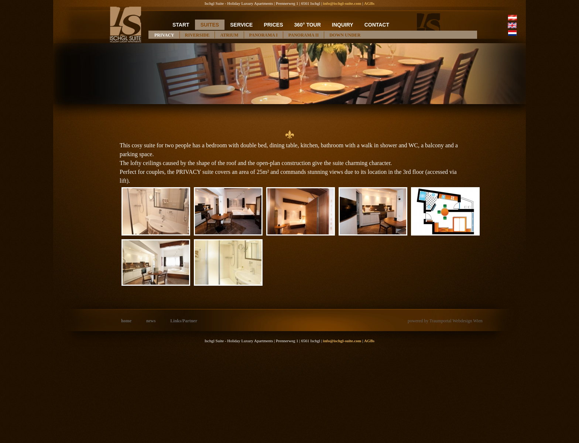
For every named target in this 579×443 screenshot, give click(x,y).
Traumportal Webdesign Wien (456, 320)
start (180, 25)
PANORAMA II (303, 35)
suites (210, 25)
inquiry (342, 25)
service (241, 25)
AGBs (369, 3)
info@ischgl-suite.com (342, 3)
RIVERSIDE (197, 35)
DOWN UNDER (344, 35)
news (150, 320)
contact (376, 25)
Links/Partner (183, 320)
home (126, 320)
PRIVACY (164, 35)
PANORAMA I (263, 35)
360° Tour (307, 25)
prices (273, 25)
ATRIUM (229, 35)
